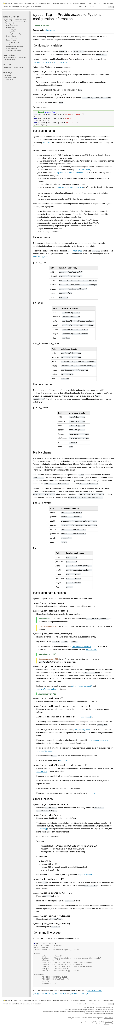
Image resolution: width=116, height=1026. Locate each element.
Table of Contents (11, 17)
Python (7, 3)
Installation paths (12, 26)
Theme (83, 7)
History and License (94, 1014)
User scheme (10, 28)
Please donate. (108, 1018)
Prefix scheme (11, 40)
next (98, 3)
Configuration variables (14, 24)
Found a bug (108, 1022)
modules (105, 3)
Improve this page (10, 77)
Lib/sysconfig (50, 30)
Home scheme (11, 36)
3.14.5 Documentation (22, 3)
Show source (8, 79)
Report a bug (8, 75)
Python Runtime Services (63, 3)
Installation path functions (14, 46)
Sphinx (107, 1024)
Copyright (89, 1007)
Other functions (11, 48)
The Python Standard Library (41, 3)
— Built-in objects (13, 67)
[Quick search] (99, 7)
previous (92, 3)
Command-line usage (13, 50)
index (111, 3)
